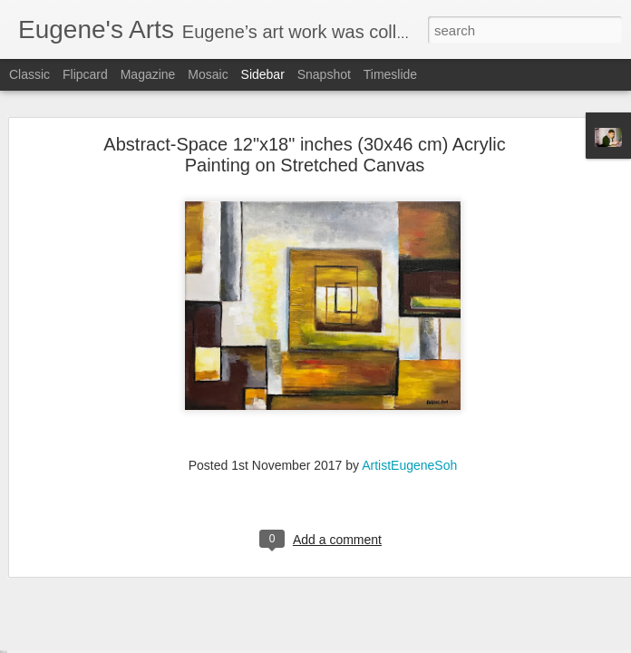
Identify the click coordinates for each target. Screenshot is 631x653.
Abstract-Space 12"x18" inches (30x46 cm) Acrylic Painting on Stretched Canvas (304, 122)
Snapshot (324, 74)
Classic (29, 74)
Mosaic (208, 74)
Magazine (148, 74)
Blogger (372, 643)
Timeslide (390, 74)
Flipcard (85, 74)
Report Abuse (425, 643)
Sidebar (263, 74)
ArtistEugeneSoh (409, 432)
